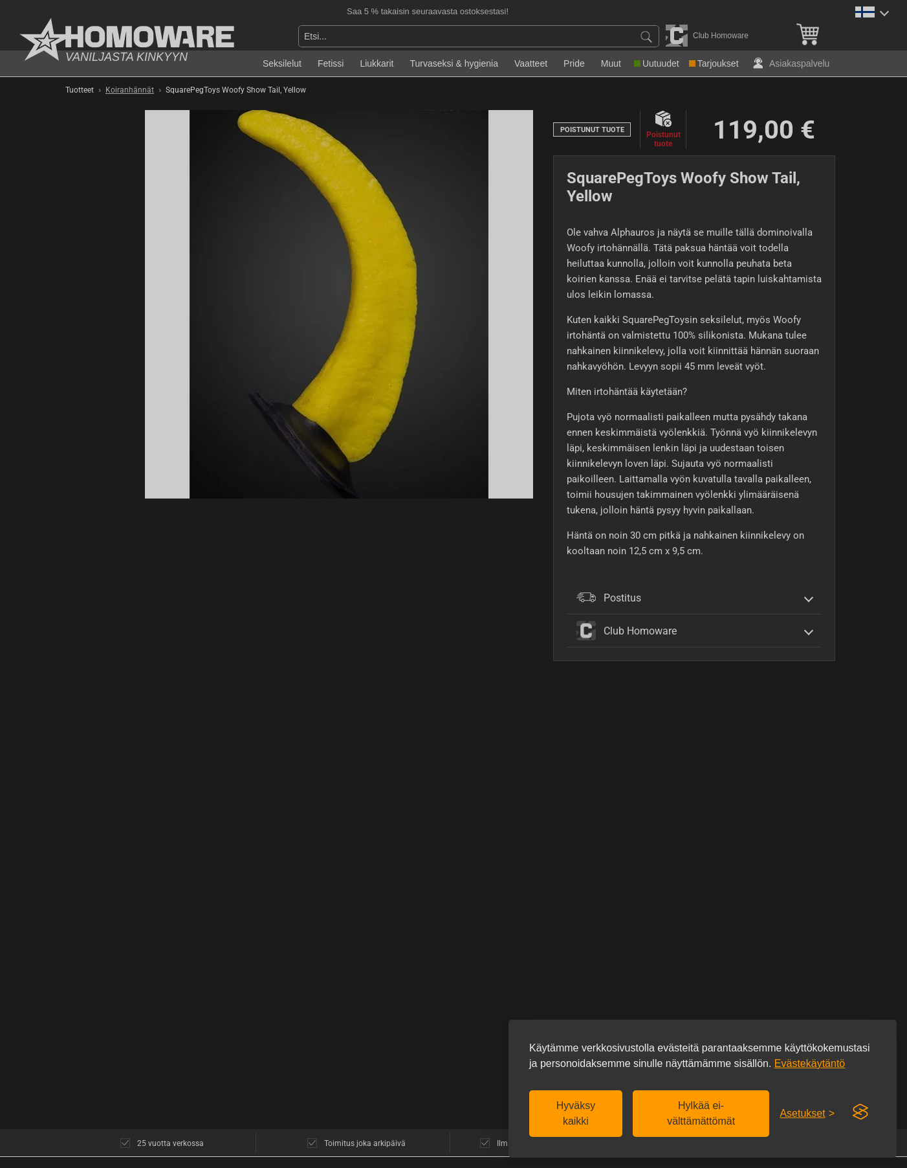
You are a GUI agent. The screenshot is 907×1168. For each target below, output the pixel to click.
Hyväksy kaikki (575, 1113)
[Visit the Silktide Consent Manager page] (860, 1112)
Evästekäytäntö (809, 1063)
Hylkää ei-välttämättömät (701, 1113)
